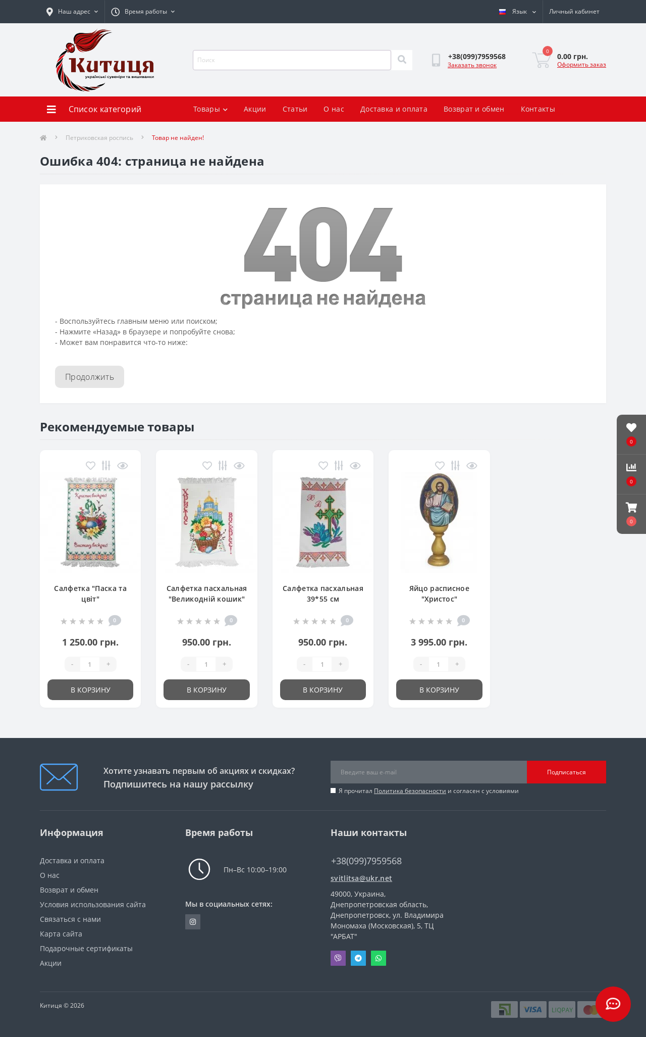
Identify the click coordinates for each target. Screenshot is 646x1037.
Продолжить (89, 376)
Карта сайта (61, 934)
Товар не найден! (178, 137)
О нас (334, 109)
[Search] (401, 60)
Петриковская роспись (99, 137)
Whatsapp (378, 958)
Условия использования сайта (93, 904)
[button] (631, 514)
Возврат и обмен (474, 109)
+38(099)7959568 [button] (366, 861)
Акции (255, 109)
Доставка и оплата (393, 109)
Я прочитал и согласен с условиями (429, 790)
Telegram (358, 958)
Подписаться (566, 772)
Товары (210, 109)
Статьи (295, 109)
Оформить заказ (581, 64)
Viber (338, 958)
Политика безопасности (410, 790)
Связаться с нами (70, 919)
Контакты (538, 109)
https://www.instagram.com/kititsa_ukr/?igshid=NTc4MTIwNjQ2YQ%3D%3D (193, 921)
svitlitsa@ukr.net (361, 878)
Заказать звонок (472, 65)
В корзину (91, 690)
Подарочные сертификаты (86, 948)
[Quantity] (90, 664)
